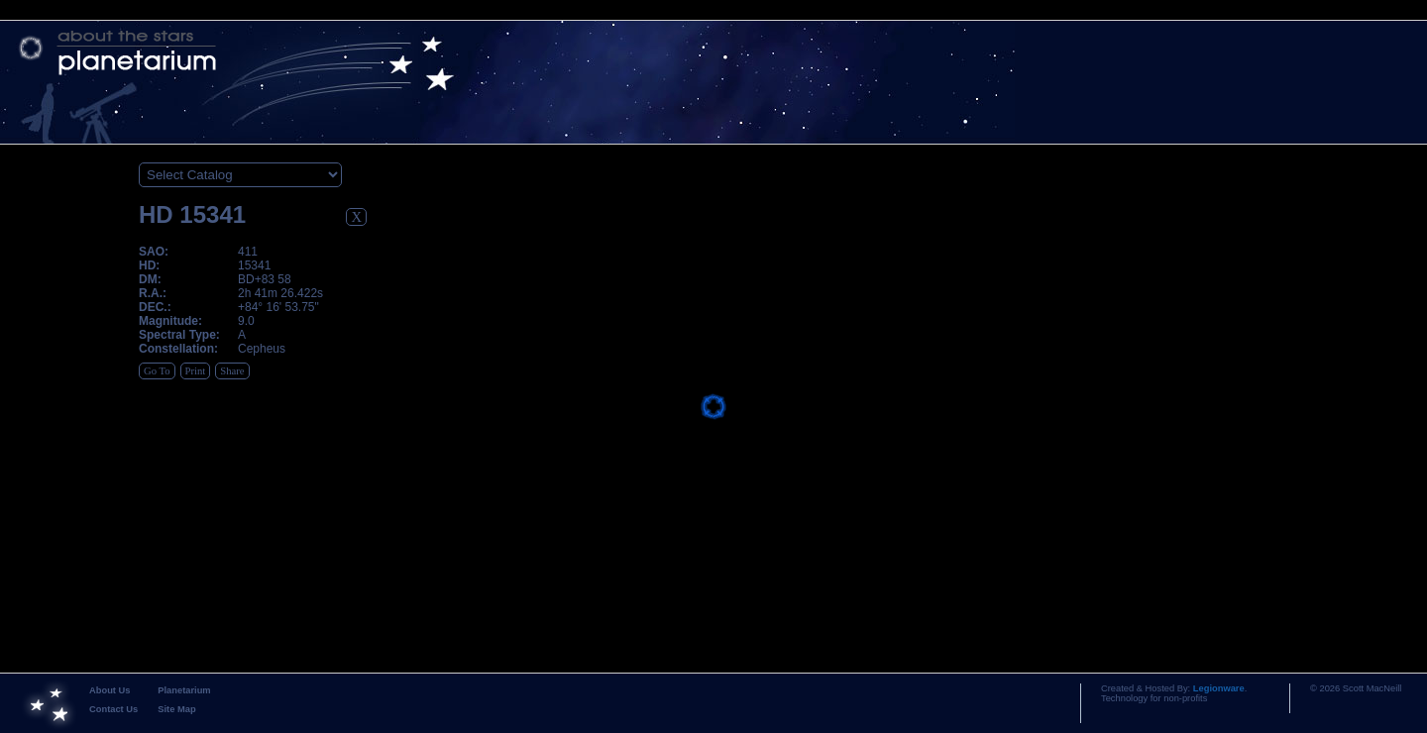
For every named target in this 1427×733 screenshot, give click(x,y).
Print (195, 371)
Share (232, 371)
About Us (109, 690)
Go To (157, 371)
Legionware (1219, 688)
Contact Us (113, 709)
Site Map (176, 709)
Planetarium (184, 690)
